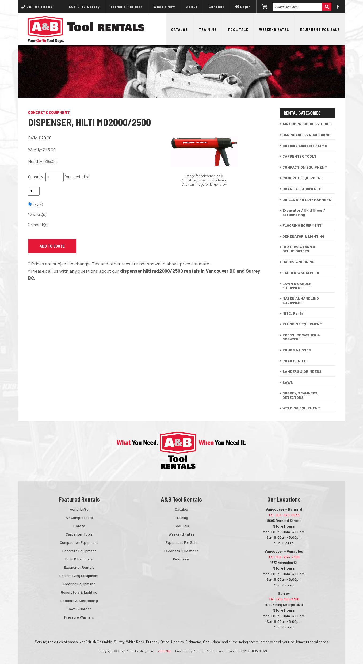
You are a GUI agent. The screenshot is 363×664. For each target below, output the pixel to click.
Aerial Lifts (79, 509)
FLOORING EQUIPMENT (302, 225)
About (192, 6)
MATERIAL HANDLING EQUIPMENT (300, 300)
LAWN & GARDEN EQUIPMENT (297, 285)
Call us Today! (37, 6)
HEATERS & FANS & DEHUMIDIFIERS (299, 249)
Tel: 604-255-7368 (284, 557)
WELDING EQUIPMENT (301, 408)
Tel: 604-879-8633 (284, 515)
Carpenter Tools (79, 534)
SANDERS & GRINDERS (302, 371)
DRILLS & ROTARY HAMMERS (306, 199)
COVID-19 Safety (84, 6)
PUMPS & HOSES (296, 350)
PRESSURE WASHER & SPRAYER (301, 337)
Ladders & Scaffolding (79, 600)
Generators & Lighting (79, 592)
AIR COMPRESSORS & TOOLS (307, 124)
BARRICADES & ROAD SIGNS (306, 134)
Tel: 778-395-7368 (284, 599)
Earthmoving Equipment (79, 575)
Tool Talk (238, 29)
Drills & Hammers (79, 559)
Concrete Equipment (79, 550)
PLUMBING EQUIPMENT (302, 324)
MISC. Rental (293, 313)
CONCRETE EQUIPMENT (302, 178)
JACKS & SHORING (298, 262)
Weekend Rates (274, 29)
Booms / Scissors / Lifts (304, 145)
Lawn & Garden (79, 608)
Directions (181, 559)
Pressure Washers (79, 617)
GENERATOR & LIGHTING (303, 236)
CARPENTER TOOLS (299, 156)
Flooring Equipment (79, 584)
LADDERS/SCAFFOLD (300, 272)
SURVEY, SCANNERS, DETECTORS (300, 395)
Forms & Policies (127, 6)
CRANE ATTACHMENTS (302, 189)
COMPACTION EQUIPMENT (304, 167)
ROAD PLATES (294, 360)
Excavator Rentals (79, 567)
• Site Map (164, 651)
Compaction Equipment (79, 542)
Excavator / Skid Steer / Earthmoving (303, 212)
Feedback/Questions (181, 550)
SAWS (287, 382)
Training (208, 29)
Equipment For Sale (319, 29)
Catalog (179, 29)
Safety (79, 525)
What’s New (164, 6)
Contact (216, 6)
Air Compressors (79, 517)
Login (243, 6)
